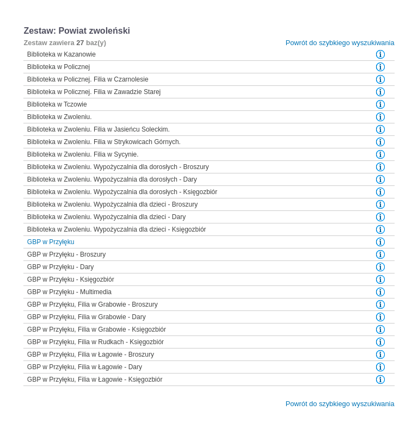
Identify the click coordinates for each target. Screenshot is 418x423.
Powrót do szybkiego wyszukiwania (340, 43)
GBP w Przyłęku (50, 242)
